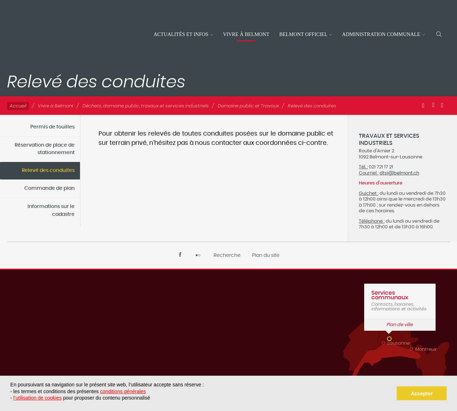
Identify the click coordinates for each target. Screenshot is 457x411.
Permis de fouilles (52, 127)
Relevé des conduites (48, 170)
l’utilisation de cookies (37, 398)
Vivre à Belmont (246, 34)
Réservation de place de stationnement (45, 149)
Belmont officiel (303, 34)
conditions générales (123, 391)
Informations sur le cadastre (51, 210)
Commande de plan (49, 188)
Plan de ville (400, 325)
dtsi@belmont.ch (399, 173)
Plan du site (266, 255)
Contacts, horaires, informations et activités (399, 300)
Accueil (18, 106)
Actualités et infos (181, 34)
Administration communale (381, 34)
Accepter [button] (422, 393)
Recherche (227, 255)
